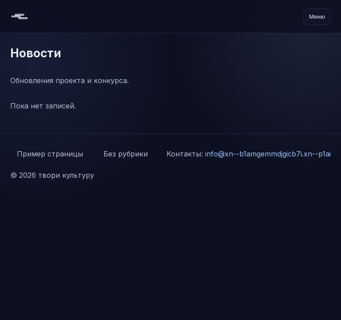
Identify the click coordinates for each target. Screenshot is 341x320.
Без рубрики (125, 153)
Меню (317, 16)
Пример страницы (50, 153)
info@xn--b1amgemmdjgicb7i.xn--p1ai (268, 153)
